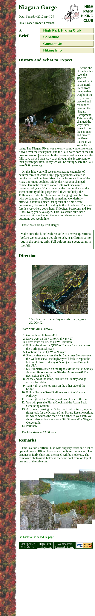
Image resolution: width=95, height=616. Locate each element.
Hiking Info (52, 50)
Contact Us (52, 44)
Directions (28, 255)
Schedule (51, 37)
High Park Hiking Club (62, 30)
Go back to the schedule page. (37, 537)
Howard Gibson (64, 547)
